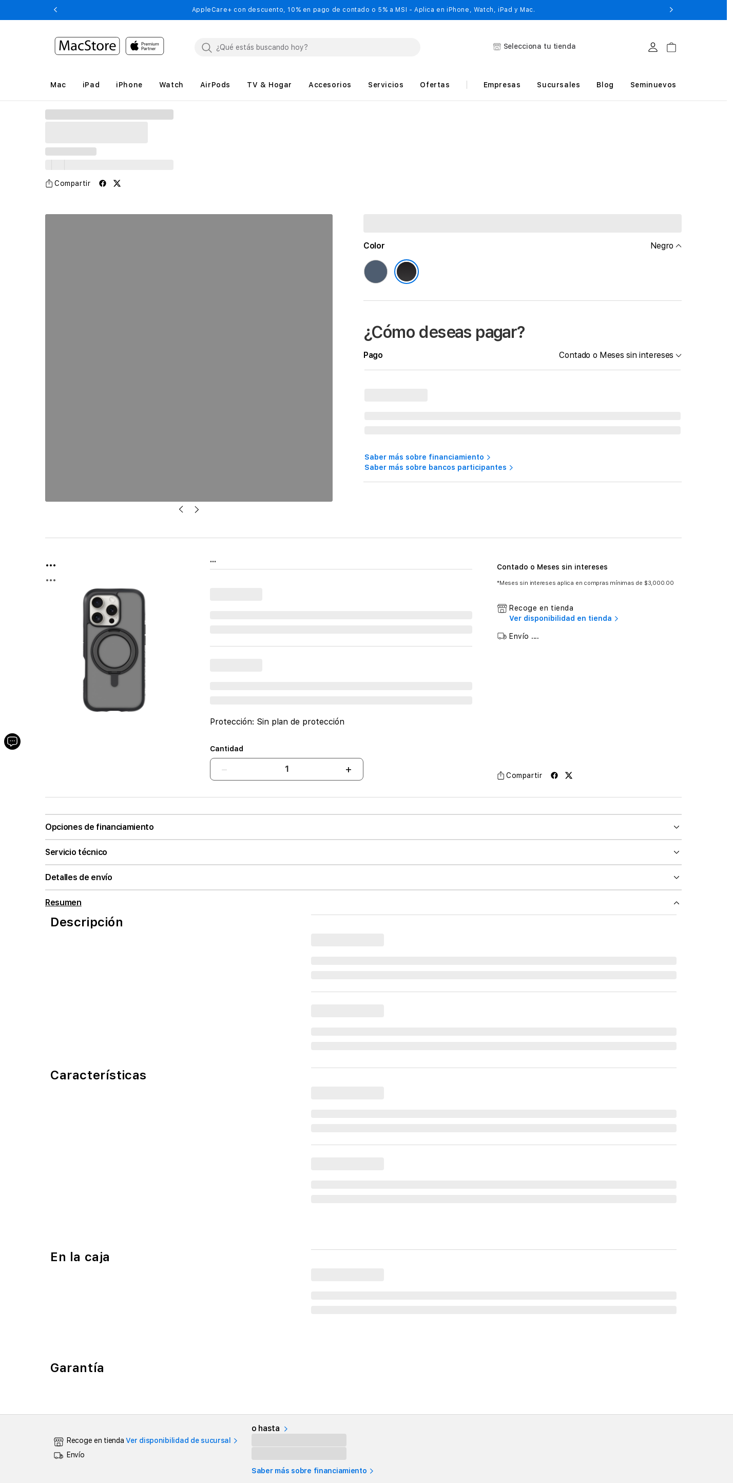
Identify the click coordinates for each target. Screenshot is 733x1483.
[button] (55, 10)
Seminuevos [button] (653, 85)
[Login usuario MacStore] (653, 47)
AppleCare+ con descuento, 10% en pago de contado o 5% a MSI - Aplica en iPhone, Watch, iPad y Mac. (363, 9)
